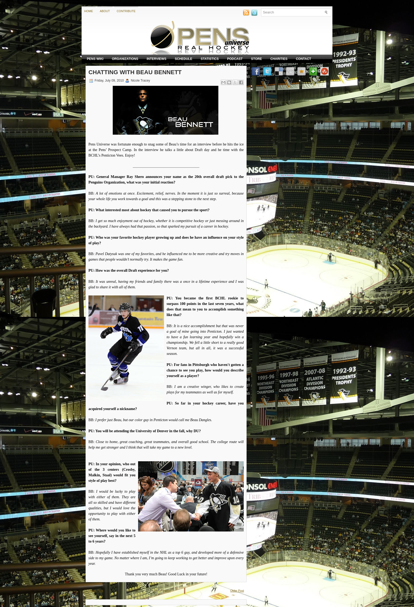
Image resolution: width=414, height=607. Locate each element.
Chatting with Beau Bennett (135, 72)
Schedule (183, 59)
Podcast (235, 59)
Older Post (237, 590)
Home (88, 11)
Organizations (125, 59)
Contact (303, 59)
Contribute (126, 11)
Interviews (156, 59)
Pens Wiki (95, 59)
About (105, 11)
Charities (279, 59)
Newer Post (95, 590)
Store (256, 59)
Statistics (210, 59)
